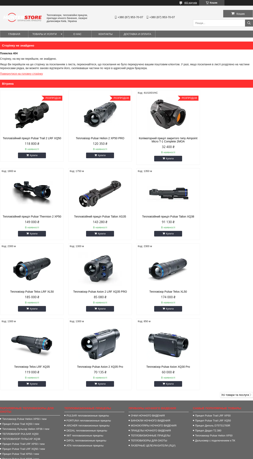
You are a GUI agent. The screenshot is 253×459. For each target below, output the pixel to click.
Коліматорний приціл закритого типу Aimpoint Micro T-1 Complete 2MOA (158, 140)
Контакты (105, 34)
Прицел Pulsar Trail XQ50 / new (20, 348)
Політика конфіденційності (163, 455)
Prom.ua (145, 451)
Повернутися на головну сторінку (21, 73)
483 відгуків (190, 2)
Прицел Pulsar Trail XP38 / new (20, 383)
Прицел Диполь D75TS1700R (212, 350)
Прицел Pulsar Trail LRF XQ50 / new (23, 373)
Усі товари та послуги (235, 319)
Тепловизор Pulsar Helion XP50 (213, 360)
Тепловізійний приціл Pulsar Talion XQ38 (94, 216)
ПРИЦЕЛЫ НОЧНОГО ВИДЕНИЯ (151, 355)
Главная (14, 34)
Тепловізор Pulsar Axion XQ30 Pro (223, 291)
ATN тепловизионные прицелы (84, 370)
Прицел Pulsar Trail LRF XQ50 (213, 345)
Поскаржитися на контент (132, 455)
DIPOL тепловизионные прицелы (86, 365)
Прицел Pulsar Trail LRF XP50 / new (23, 368)
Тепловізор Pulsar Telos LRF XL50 (158, 216)
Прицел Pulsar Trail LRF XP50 (213, 340)
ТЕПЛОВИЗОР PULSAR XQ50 (20, 358)
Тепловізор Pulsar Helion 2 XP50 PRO (94, 138)
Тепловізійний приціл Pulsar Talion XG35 (30, 216)
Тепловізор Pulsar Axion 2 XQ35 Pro (159, 291)
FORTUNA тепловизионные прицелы (88, 345)
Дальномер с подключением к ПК (215, 365)
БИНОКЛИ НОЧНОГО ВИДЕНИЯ (150, 345)
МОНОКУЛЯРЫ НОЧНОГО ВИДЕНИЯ (154, 350)
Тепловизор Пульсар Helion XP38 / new (25, 353)
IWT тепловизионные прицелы (84, 360)
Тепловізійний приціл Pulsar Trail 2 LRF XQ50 (30, 140)
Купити (32, 158)
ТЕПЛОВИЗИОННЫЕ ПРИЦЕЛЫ (150, 360)
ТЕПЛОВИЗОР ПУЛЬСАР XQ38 (21, 363)
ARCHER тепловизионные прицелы (87, 350)
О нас (77, 34)
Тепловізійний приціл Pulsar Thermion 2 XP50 (222, 140)
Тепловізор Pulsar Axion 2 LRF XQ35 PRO (223, 216)
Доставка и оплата (137, 34)
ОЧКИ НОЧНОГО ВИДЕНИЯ (148, 340)
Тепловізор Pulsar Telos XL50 (30, 291)
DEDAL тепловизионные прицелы (86, 355)
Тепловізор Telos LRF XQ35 (94, 291)
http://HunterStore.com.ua (149, 418)
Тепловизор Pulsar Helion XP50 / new (24, 343)
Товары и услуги (44, 34)
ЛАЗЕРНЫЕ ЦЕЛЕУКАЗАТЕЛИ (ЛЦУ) (153, 370)
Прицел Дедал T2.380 (208, 355)
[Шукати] (249, 23)
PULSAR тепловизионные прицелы (87, 340)
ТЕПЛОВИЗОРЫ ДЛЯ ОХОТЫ (149, 365)
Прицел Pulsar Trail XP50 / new (20, 378)
